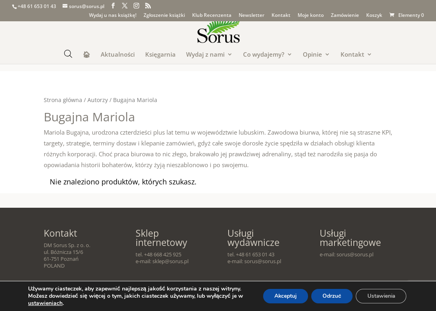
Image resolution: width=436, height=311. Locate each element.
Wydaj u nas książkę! (112, 15)
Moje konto (311, 15)
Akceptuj (280, 296)
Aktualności (118, 54)
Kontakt (281, 15)
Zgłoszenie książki (164, 15)
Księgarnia (160, 54)
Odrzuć (328, 296)
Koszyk (374, 15)
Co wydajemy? (263, 54)
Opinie (312, 54)
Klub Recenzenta (211, 15)
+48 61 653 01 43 (37, 6)
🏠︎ (86, 54)
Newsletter (251, 15)
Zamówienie (345, 15)
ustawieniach (51, 303)
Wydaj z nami (205, 54)
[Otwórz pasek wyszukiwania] (68, 53)
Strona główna (63, 100)
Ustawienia (379, 296)
